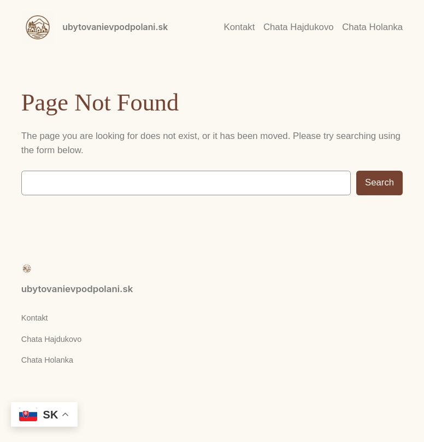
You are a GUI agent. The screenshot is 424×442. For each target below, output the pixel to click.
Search (379, 182)
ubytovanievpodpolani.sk (115, 27)
